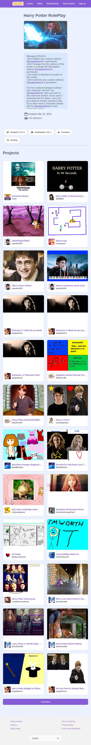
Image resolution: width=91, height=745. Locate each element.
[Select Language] (46, 738)
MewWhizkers (17, 467)
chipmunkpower (18, 512)
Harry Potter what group (23, 599)
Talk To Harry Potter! (22, 285)
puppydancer (17, 333)
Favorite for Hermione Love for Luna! (71, 464)
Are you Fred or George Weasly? (71, 688)
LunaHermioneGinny (20, 602)
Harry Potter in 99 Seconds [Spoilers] (71, 196)
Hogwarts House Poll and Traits (71, 375)
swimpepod (61, 244)
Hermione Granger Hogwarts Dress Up (27, 464)
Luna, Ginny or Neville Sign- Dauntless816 (27, 644)
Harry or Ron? (63, 420)
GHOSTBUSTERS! (20, 241)
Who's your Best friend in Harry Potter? (71, 599)
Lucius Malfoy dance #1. (67, 554)
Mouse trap (61, 241)
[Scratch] (18, 3)
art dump (16, 554)
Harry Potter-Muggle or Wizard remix (27, 688)
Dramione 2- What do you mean (71, 330)
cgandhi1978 (17, 244)
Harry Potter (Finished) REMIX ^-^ (27, 420)
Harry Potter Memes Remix (69, 644)
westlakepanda (62, 423)
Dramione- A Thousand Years (26, 375)
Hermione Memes (20, 196)
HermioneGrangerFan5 (65, 512)
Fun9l (14, 199)
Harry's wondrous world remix (70, 285)
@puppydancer (35, 61)
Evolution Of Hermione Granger (71, 509)
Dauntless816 (61, 602)
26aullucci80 (61, 378)
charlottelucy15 (62, 557)
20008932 (60, 199)
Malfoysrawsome (19, 557)
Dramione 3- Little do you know (27, 330)
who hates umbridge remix (25, 509)
